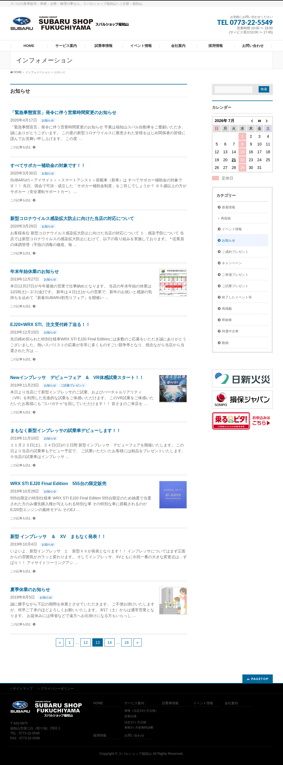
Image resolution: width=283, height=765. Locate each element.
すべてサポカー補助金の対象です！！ (47, 165)
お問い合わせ (134, 735)
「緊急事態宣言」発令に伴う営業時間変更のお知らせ (63, 112)
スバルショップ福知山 (135, 754)
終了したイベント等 (237, 297)
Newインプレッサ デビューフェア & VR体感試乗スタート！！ (77, 377)
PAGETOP (260, 679)
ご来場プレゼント (235, 275)
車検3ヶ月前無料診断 (138, 727)
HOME (98, 703)
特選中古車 (230, 331)
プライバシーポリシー (57, 688)
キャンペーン (232, 263)
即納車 (227, 320)
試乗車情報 (170, 703)
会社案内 (231, 703)
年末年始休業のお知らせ (34, 271)
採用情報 (99, 735)
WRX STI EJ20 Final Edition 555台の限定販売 (58, 483)
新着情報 (228, 207)
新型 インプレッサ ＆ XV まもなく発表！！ (58, 536)
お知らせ (48, 120)
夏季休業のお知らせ (30, 589)
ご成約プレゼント (235, 252)
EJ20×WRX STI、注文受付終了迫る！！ (50, 324)
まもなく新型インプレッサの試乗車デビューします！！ (65, 430)
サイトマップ (23, 688)
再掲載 (227, 309)
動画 (225, 343)
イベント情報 (232, 229)
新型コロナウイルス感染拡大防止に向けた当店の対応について (72, 218)
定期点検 (130, 716)
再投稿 (226, 218)
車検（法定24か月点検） (141, 710)
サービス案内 (134, 703)
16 (126, 642)
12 (85, 642)
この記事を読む (21, 147)
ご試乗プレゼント (73, 385)
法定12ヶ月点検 (135, 722)
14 (110, 642)
